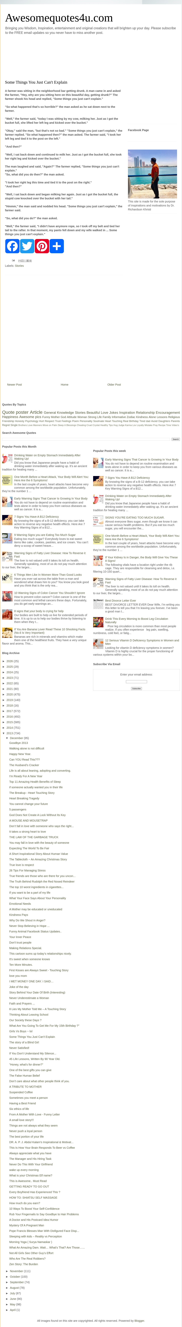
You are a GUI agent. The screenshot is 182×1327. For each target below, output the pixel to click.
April (13, 1310)
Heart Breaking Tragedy (24, 798)
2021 (10, 688)
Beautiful (93, 412)
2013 (10, 733)
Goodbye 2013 (18, 742)
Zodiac (131, 417)
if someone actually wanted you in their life (36, 787)
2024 (10, 672)
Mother (55, 417)
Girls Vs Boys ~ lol (20, 1031)
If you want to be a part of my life (29, 892)
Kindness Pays (18, 914)
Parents (175, 421)
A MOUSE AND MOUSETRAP (28, 820)
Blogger (139, 1320)
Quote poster (15, 412)
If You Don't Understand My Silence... (32, 1053)
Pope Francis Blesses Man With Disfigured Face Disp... (44, 1230)
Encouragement (168, 412)
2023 (10, 677)
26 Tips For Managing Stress (27, 870)
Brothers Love (25, 425)
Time (168, 425)
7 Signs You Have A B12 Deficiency (36, 516)
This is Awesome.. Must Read (28, 1181)
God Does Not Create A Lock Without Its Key (37, 815)
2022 (10, 683)
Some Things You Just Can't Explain (32, 1036)
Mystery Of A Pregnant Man (26, 1225)
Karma (128, 425)
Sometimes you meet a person (28, 1097)
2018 (10, 705)
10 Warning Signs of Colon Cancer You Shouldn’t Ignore (49, 592)
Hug (115, 425)
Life (99, 417)
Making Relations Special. (25, 948)
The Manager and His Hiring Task (30, 1158)
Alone (152, 417)
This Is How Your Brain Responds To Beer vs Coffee (42, 1147)
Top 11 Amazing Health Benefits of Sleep (35, 781)
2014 (10, 727)
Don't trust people (20, 942)
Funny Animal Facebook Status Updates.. (35, 931)
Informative (119, 417)
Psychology (31, 421)
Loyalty (140, 425)
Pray (155, 425)
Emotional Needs (20, 903)
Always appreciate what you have (30, 1153)
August (15, 1287)
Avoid (154, 421)
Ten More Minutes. (21, 964)
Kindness (142, 417)
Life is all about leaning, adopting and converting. (40, 770)
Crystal (96, 425)
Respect (49, 421)
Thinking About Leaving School (28, 1014)
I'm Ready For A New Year (25, 776)
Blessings (71, 425)
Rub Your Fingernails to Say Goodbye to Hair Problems (44, 1214)
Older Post (114, 384)
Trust (58, 421)
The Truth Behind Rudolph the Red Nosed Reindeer (42, 881)
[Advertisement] (67, 57)
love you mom (18, 975)
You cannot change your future (28, 803)
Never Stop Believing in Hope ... (29, 925)
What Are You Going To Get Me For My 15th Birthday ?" (44, 1025)
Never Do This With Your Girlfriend (31, 1164)
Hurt (41, 421)
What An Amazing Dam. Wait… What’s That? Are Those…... (47, 1247)
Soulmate (98, 421)
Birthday (134, 421)
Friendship (8, 421)
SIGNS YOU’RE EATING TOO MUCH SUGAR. (135, 517)
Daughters (164, 421)
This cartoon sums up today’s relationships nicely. (40, 953)
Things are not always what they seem (33, 1125)
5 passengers (17, 809)
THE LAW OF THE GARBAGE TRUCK (33, 837)
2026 (10, 661)
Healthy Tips (106, 425)
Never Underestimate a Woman (29, 998)
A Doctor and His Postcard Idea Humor (33, 1219)
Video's (175, 425)
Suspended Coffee (21, 1092)
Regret (6, 425)
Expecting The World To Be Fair (29, 848)
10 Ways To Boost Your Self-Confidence (34, 1208)
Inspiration (127, 412)
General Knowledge (59, 412)
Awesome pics (30, 417)
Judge (121, 425)
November (17, 1271)
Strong (92, 417)
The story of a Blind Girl (24, 1042)
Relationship (145, 412)
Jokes (113, 412)
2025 (10, 666)
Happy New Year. (20, 754)
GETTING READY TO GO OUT (29, 1186)
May (13, 1304)
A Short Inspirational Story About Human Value (38, 853)
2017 (10, 711)
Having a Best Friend (22, 1103)
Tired (142, 421)
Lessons (162, 417)
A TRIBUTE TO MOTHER (25, 1086)
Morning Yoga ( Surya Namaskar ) (30, 1242)
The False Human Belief (24, 1075)
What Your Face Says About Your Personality (37, 898)
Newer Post (14, 384)
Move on (47, 425)
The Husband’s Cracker (24, 765)
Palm (54, 425)
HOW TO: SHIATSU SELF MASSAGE (33, 1197)
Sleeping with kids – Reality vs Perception (35, 1236)
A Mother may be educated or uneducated (35, 909)
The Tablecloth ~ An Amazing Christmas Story (38, 859)
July (13, 1293)
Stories (19, 265)
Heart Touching (113, 421)
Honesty (19, 421)
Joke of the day (19, 986)
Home (64, 384)
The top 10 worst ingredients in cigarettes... (36, 887)
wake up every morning (24, 1169)
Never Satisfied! (19, 1047)
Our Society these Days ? (25, 1020)
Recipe (162, 425)
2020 (10, 694)
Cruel (89, 425)
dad (148, 421)
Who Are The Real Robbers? (27, 1258)
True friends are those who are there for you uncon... (42, 876)
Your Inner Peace (20, 937)
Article (36, 412)
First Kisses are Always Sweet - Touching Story (38, 970)
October (15, 1276)
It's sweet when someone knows (29, 959)
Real (125, 421)
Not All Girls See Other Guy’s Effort (31, 1253)
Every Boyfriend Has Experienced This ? (34, 1192)
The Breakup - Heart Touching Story (32, 792)
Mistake (148, 425)
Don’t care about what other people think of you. (39, 1081)
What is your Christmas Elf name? (30, 1175)
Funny (46, 417)
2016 (10, 716)
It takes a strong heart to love (27, 831)
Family (107, 417)
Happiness (10, 417)
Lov (134, 425)
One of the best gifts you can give (30, 1070)
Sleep (61, 425)
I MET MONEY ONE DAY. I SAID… (31, 981)
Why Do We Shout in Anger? (27, 920)
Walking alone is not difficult (26, 748)
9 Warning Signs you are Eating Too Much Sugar (45, 534)
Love (104, 412)
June (13, 1298)
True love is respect (21, 864)
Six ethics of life (19, 1108)
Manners (37, 425)
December (17, 738)
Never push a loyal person (25, 1131)
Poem (75, 421)
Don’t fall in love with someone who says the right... (41, 826)
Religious (174, 417)
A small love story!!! (21, 1120)
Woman (82, 417)
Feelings (66, 421)
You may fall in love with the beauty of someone (39, 842)
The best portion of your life (26, 1136)
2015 (10, 722)
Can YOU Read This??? (24, 759)
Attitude (71, 417)
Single (14, 425)
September (17, 1282)
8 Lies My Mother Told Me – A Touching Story (37, 1009)
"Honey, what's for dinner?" (26, 1064)
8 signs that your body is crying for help (39, 611)
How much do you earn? (24, 1203)
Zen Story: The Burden (23, 1264)
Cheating (81, 425)
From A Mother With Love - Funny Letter (34, 1114)
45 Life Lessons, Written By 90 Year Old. (34, 1059)
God (63, 417)
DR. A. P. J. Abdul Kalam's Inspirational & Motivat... (41, 1142)
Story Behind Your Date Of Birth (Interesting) (37, 992)
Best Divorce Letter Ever (120, 600)
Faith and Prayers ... (22, 1003)
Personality (86, 421)
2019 (10, 700)
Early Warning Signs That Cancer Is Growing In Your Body (51, 498)
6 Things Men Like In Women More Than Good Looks (48, 574)
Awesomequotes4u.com (59, 17)
